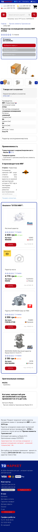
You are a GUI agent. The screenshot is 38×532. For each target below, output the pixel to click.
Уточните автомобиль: (8, 40)
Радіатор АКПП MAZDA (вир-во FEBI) (17, 311)
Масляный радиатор (11, 228)
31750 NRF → (7, 96)
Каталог (3, 507)
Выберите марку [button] (10, 45)
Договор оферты (6, 504)
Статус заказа (8, 512)
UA (19, 1)
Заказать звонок (8, 490)
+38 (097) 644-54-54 (8, 484)
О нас (3, 509)
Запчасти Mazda (7, 403)
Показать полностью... (9, 198)
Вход (33, 1)
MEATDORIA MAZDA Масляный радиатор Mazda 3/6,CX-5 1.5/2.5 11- (18, 352)
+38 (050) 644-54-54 (8, 487)
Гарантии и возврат (7, 502)
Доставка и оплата (7, 499)
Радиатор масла (10, 269)
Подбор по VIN (24, 490)
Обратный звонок (23, 8)
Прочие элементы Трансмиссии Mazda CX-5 (18, 405)
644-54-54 (8, 6)
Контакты (25, 1)
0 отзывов (15, 35)
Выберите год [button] (9, 54)
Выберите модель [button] (11, 50)
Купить (10, 245)
